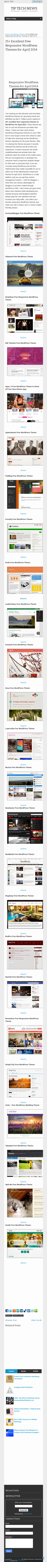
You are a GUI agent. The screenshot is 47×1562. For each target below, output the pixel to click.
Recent (23, 1371)
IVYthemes (21, 1560)
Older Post (35, 1320)
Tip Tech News (24, 8)
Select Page (37, 1)
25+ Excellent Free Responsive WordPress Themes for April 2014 (21, 45)
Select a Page (11, 19)
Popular (11, 1371)
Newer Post (12, 1320)
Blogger (7, 1560)
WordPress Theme (18, 1315)
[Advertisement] (23, 27)
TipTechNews (27, 1514)
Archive (35, 1371)
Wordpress (9, 1315)
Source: (23, 251)
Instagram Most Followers (23, 1387)
